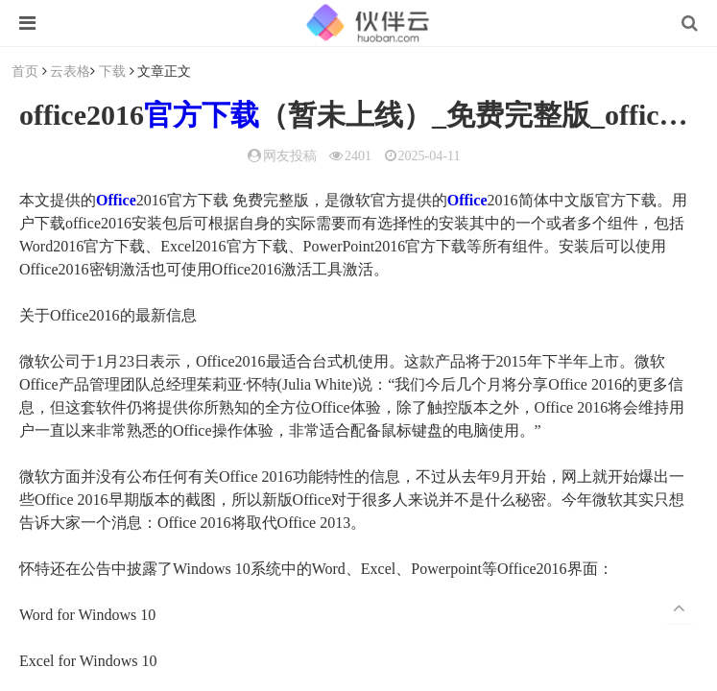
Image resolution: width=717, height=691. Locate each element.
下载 (112, 70)
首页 (25, 70)
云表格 (70, 70)
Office (116, 200)
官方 (173, 115)
